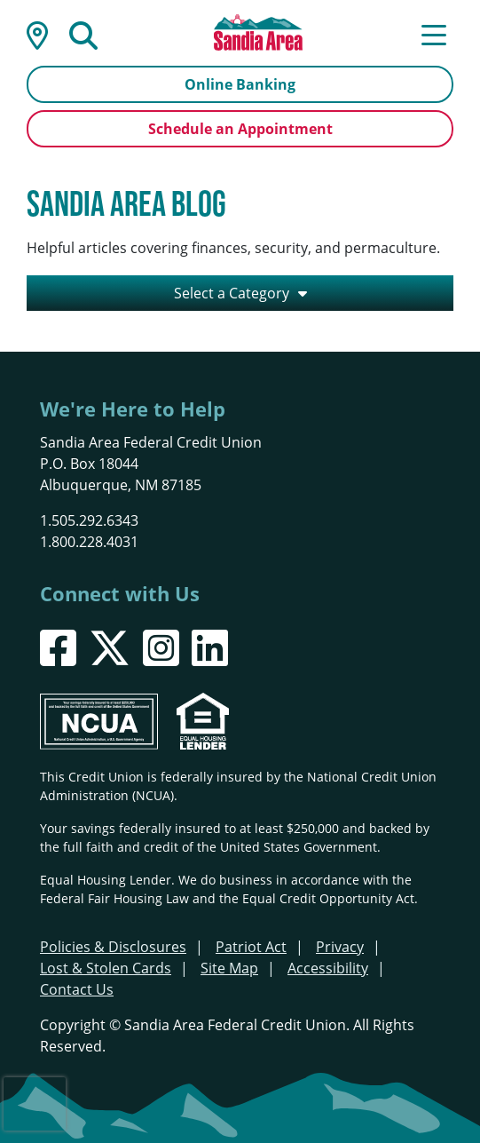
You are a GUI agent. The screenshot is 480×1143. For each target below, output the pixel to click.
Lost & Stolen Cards (105, 967)
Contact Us (77, 989)
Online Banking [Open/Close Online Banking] (240, 84)
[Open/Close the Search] (83, 33)
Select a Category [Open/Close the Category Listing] (231, 292)
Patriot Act (251, 946)
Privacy (340, 946)
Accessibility (327, 967)
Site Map (229, 967)
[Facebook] (58, 647)
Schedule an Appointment (240, 129)
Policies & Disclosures (113, 946)
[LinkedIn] (210, 647)
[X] (109, 647)
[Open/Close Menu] (433, 33)
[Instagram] (161, 647)
